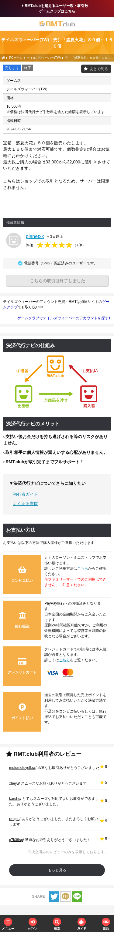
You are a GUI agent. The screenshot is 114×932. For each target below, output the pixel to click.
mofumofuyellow (22, 768)
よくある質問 (25, 503)
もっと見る (57, 870)
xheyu (14, 783)
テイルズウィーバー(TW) (26, 89)
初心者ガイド (25, 494)
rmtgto (14, 819)
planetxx (35, 236)
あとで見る (99, 69)
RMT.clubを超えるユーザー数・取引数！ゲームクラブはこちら (57, 8)
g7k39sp (16, 840)
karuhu (14, 798)
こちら (82, 568)
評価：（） (56, 245)
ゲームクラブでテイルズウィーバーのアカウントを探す (64, 318)
